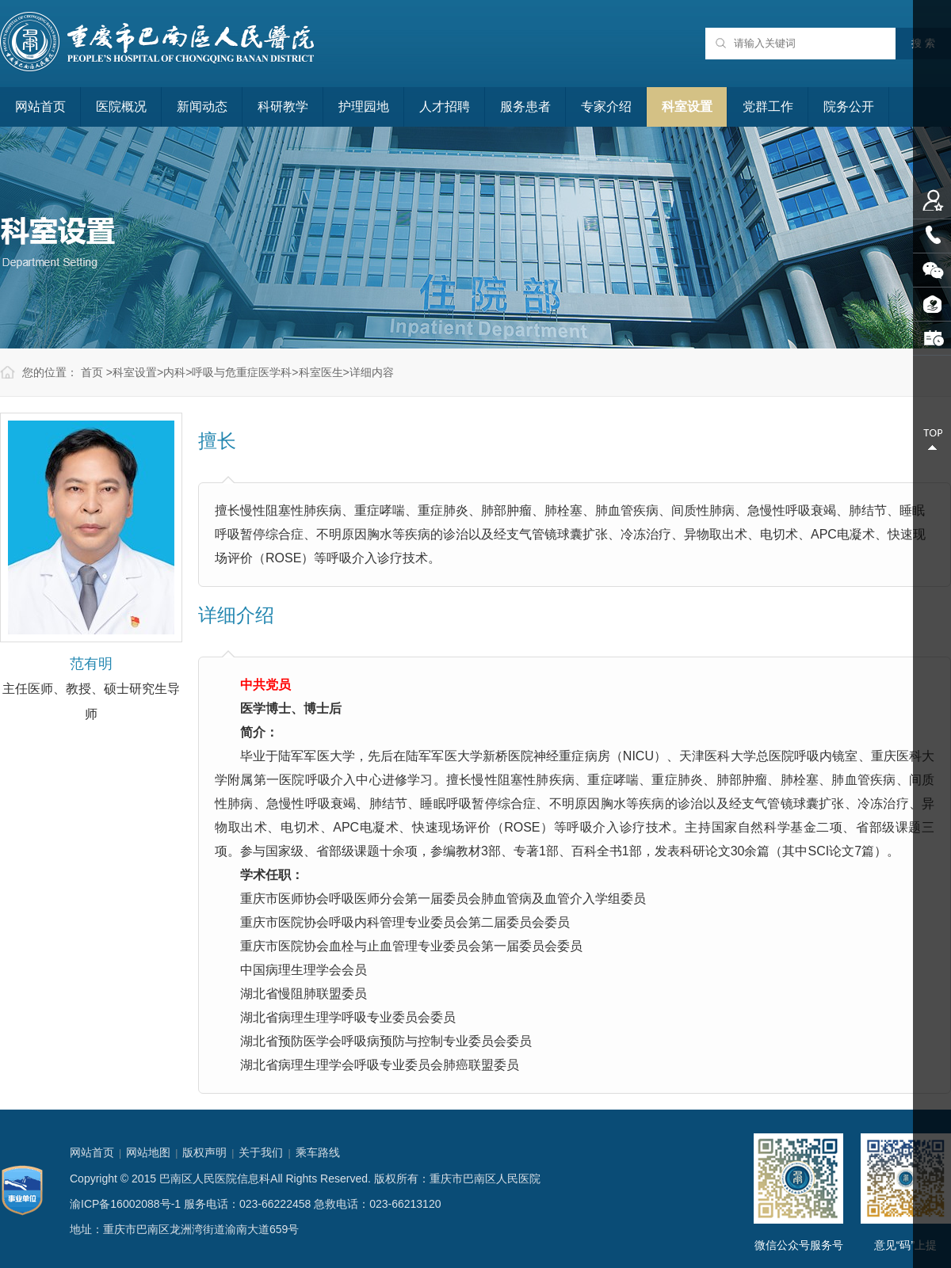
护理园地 (363, 106)
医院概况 (121, 106)
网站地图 (148, 1152)
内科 (174, 372)
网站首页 (40, 106)
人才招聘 (444, 106)
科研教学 (283, 106)
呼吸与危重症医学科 (242, 372)
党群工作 (768, 106)
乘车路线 (318, 1152)
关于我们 (261, 1152)
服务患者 (525, 106)
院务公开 (848, 106)
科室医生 (321, 372)
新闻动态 (202, 106)
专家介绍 (606, 106)
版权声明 (204, 1152)
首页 (92, 372)
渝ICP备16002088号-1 (125, 1204)
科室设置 (687, 106)
